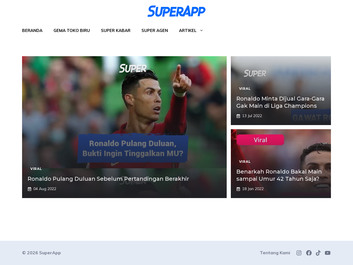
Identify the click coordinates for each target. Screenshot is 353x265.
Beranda (32, 30)
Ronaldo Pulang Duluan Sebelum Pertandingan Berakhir (108, 178)
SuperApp (50, 252)
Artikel (194, 30)
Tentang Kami (275, 252)
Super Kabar (115, 30)
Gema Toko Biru (72, 30)
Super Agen (154, 30)
